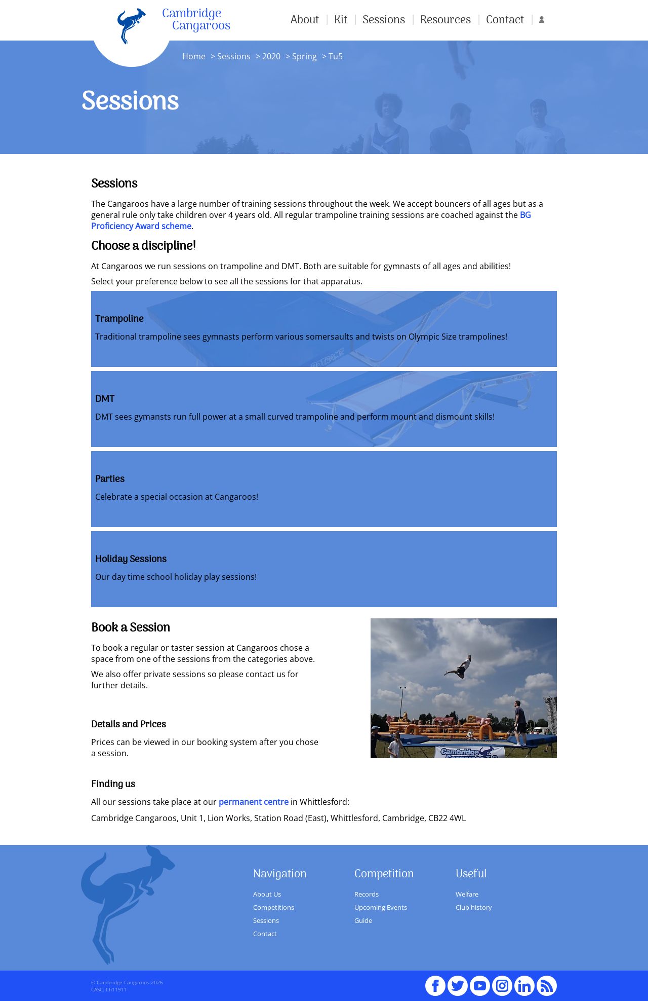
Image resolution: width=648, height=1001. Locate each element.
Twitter (458, 981)
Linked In (524, 986)
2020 (271, 56)
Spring (303, 56)
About (305, 20)
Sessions (383, 20)
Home (194, 56)
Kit (340, 20)
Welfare (467, 894)
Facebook (435, 981)
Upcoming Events (380, 907)
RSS (547, 981)
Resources (445, 20)
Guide (363, 920)
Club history (474, 907)
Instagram (502, 981)
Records (366, 894)
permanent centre (254, 801)
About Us (267, 894)
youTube (480, 981)
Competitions (273, 907)
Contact (505, 20)
